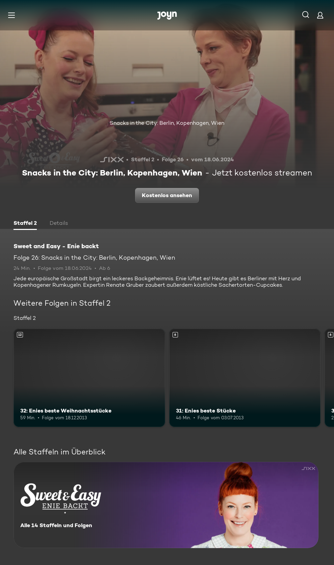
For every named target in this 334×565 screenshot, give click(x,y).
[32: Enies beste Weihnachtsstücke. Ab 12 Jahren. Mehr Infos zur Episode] (89, 378)
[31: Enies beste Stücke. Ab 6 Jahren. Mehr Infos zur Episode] (245, 378)
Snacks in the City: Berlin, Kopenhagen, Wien (167, 123)
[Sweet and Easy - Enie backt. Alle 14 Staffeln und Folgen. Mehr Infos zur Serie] (166, 505)
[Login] (320, 15)
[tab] (25, 224)
